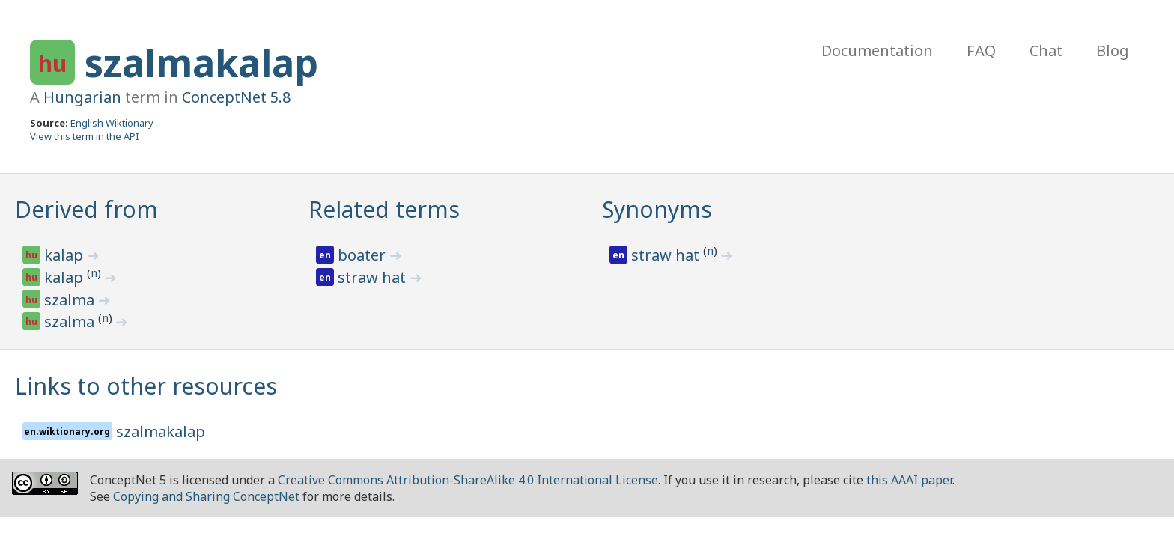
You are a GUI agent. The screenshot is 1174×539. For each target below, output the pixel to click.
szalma (71, 300)
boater (363, 255)
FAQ (981, 50)
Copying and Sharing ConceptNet (206, 496)
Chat (1045, 50)
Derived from (86, 209)
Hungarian (82, 97)
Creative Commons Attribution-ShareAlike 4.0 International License (468, 480)
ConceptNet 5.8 (236, 97)
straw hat (374, 277)
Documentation (877, 50)
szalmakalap (201, 62)
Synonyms (657, 209)
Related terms (384, 209)
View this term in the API (84, 136)
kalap (65, 255)
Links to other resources (146, 386)
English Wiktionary (111, 123)
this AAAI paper (909, 480)
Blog (1112, 50)
